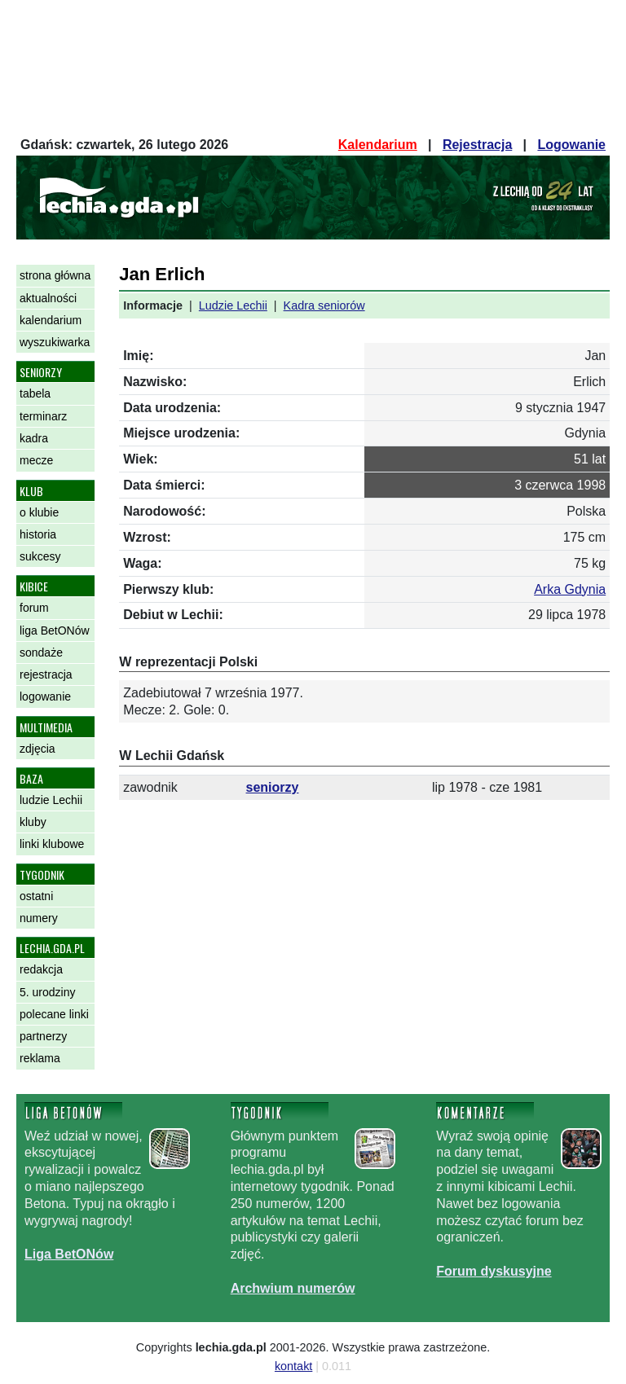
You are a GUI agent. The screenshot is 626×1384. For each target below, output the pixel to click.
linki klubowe (52, 843)
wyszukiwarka (55, 342)
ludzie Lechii (51, 799)
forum (34, 607)
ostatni (36, 896)
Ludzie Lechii (233, 305)
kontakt (293, 1366)
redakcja (41, 969)
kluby (33, 821)
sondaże (41, 652)
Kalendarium (377, 145)
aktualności (48, 298)
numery (39, 918)
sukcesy (40, 556)
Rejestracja (477, 145)
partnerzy (43, 1036)
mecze (36, 460)
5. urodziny (47, 992)
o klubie (39, 512)
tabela (35, 393)
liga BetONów (55, 630)
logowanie (45, 696)
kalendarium (51, 320)
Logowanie (571, 145)
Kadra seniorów (324, 305)
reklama (40, 1058)
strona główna (55, 275)
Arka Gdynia (570, 589)
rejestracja (46, 674)
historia (38, 534)
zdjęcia (37, 748)
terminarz (43, 416)
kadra (34, 438)
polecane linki (54, 1014)
